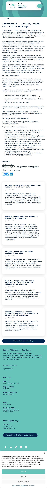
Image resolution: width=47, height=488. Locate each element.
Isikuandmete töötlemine (27, 485)
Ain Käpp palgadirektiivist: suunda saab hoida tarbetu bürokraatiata (23, 186)
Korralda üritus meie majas (20, 435)
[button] (44, 453)
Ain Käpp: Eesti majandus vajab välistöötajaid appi (19, 252)
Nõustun (23, 471)
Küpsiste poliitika (16, 485)
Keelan (23, 476)
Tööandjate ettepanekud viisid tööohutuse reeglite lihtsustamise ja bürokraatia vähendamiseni (21, 313)
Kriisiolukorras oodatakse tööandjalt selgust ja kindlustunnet (21, 217)
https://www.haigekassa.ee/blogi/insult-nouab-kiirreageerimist (20, 167)
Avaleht (6, 18)
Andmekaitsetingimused (10, 365)
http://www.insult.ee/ (8, 165)
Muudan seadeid (23, 481)
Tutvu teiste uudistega (23, 341)
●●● (39, 6)
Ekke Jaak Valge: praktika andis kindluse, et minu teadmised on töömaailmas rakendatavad (19, 282)
